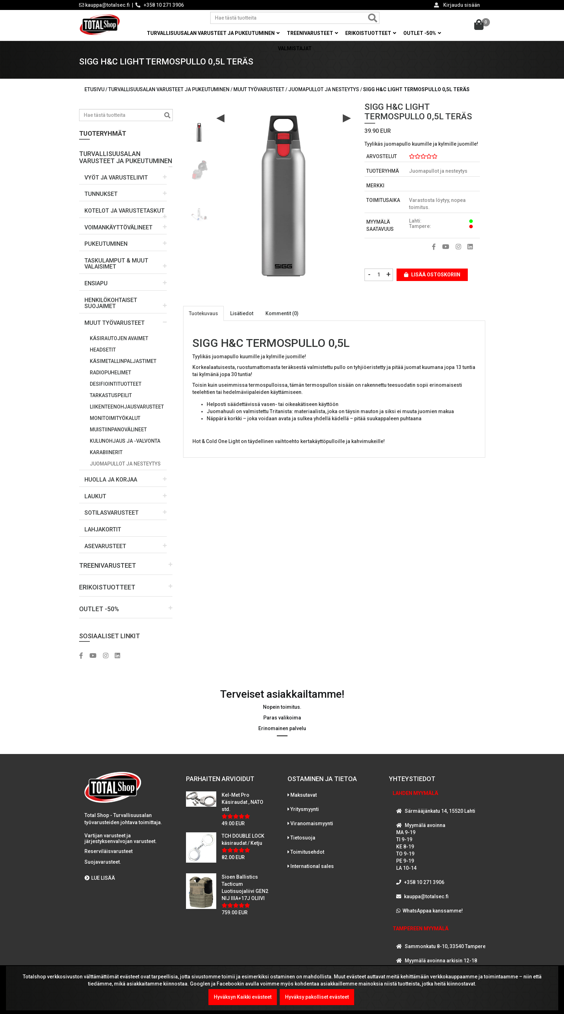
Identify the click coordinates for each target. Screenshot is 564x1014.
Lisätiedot (241, 313)
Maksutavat (303, 795)
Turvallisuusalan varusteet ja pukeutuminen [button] (213, 33)
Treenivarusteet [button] (312, 33)
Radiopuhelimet (110, 372)
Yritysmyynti (304, 809)
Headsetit (103, 350)
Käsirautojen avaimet (119, 338)
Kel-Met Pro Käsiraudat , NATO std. (242, 802)
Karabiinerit (106, 452)
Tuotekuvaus (203, 313)
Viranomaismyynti (311, 823)
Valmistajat (295, 48)
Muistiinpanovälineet (118, 429)
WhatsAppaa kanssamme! (433, 911)
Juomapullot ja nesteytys (125, 464)
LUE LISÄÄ (99, 878)
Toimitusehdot (307, 852)
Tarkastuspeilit (111, 395)
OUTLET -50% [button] (422, 33)
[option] (199, 130)
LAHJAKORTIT (102, 529)
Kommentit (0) (282, 313)
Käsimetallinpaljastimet (123, 361)
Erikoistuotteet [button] (370, 33)
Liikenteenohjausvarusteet (127, 407)
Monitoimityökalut (115, 418)
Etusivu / (96, 89)
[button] (126, 155)
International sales (312, 866)
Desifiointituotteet (115, 384)
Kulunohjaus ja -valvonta (125, 441)
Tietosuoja (302, 838)
